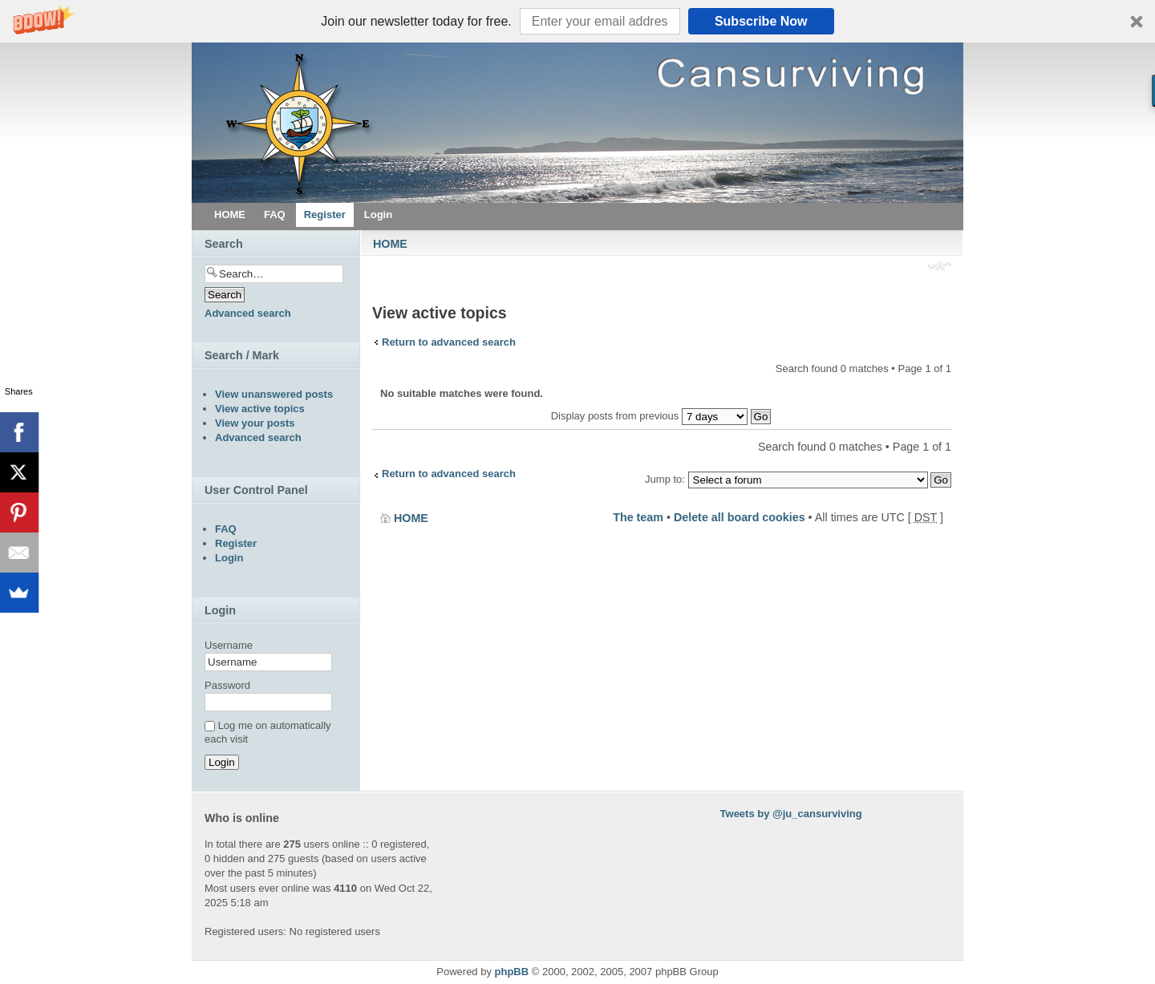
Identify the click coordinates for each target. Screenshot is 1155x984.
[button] (577, 21)
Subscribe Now (761, 21)
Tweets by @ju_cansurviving (791, 814)
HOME (390, 243)
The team (638, 517)
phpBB (512, 972)
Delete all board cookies (739, 517)
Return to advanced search (449, 342)
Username (229, 645)
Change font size (939, 267)
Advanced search (248, 313)
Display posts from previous (661, 416)
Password (227, 685)
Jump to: (665, 479)
